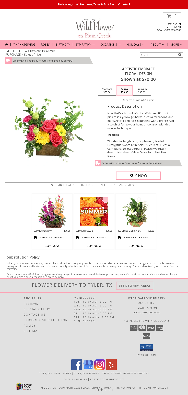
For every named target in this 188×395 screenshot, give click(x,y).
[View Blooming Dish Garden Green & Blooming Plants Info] (136, 211)
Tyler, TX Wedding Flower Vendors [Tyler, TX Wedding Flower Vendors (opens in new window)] (125, 373)
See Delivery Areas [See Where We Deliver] (135, 285)
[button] (172, 16)
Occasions (111, 44)
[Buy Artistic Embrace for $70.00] (138, 176)
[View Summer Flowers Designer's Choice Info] (94, 211)
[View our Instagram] (99, 369)
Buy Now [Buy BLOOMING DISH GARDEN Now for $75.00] (136, 245)
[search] (180, 55)
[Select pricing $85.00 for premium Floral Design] (142, 91)
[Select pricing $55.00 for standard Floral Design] (107, 91)
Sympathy (85, 44)
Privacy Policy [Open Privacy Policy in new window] (125, 387)
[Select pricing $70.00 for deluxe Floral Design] (124, 91)
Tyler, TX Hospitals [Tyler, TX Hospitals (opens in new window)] (87, 373)
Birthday (62, 44)
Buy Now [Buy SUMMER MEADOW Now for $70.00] (52, 245)
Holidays (136, 44)
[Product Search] (158, 55)
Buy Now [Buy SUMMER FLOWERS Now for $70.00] (94, 245)
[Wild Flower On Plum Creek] (94, 26)
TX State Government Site (107, 379)
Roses (45, 44)
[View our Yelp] (111, 369)
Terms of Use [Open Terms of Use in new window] (104, 389)
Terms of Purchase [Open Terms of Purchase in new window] (152, 387)
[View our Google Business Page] (88, 369)
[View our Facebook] (76, 369)
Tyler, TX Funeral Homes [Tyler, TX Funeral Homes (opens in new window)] (55, 373)
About (158, 44)
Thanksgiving (24, 44)
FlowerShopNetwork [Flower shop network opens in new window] (96, 387)
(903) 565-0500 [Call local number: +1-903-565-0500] (172, 30)
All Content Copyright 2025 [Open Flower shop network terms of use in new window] (60, 387)
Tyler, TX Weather (75, 379)
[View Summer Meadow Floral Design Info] (52, 211)
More (176, 44)
